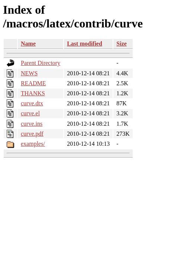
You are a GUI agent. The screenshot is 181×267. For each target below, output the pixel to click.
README (33, 83)
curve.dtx (32, 103)
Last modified (84, 43)
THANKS (33, 93)
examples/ (33, 144)
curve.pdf (32, 134)
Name (28, 43)
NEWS (29, 73)
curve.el (30, 113)
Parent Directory (40, 63)
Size (121, 43)
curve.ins (31, 124)
